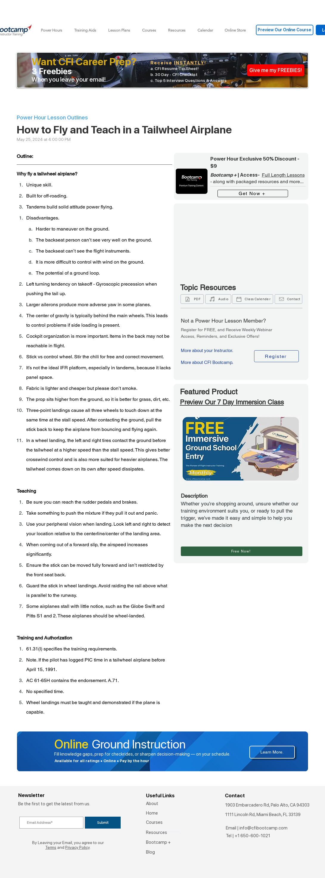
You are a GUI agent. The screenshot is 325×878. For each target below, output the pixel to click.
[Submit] (103, 823)
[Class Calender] (252, 299)
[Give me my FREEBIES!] (275, 70)
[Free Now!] (241, 551)
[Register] (276, 356)
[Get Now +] (252, 193)
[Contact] (288, 299)
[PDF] (192, 299)
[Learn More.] (272, 752)
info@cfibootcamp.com (263, 828)
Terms (50, 847)
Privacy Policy (77, 847)
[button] (85, 30)
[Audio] (218, 299)
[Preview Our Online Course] (284, 30)
